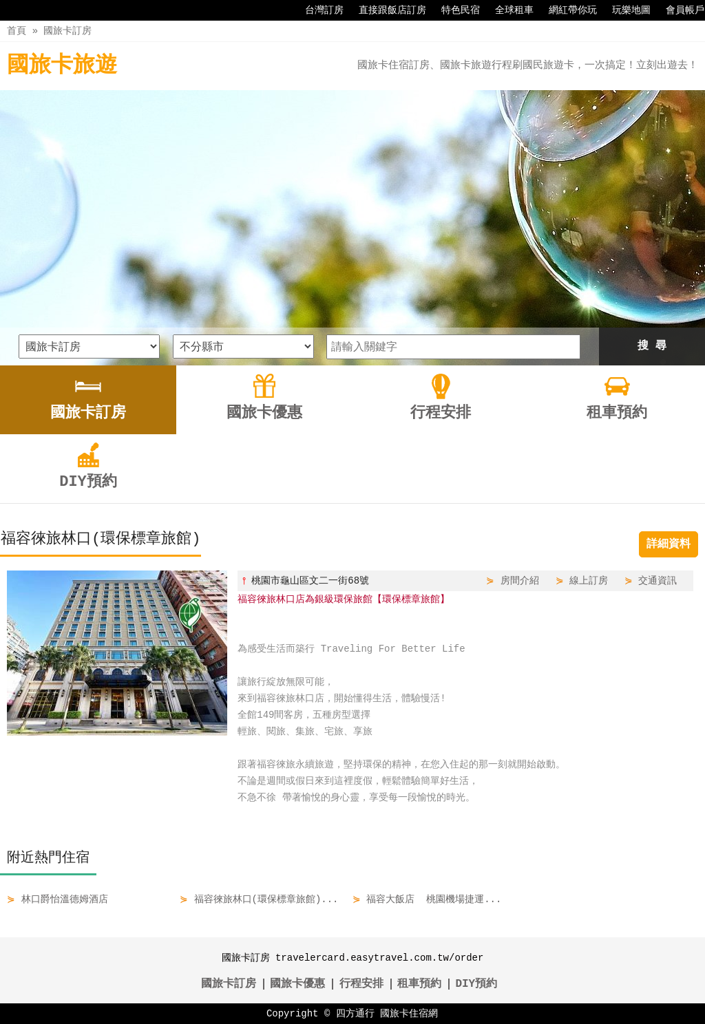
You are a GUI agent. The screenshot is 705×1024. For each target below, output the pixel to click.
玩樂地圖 (624, 10)
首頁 (16, 30)
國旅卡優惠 (297, 984)
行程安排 (361, 984)
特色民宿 (454, 10)
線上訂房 (588, 580)
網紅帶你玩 (566, 10)
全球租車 (507, 10)
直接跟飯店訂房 (385, 10)
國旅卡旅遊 (62, 66)
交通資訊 (657, 580)
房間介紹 (520, 580)
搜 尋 (652, 346)
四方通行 (355, 1013)
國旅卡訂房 (67, 30)
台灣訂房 (317, 10)
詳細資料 (668, 544)
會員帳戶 (678, 10)
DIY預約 (476, 984)
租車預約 (419, 984)
